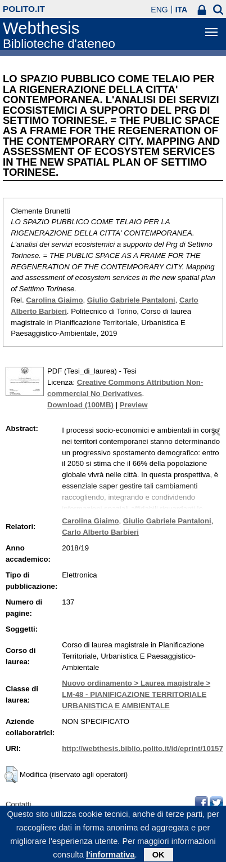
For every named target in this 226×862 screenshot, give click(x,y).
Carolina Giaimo (54, 300)
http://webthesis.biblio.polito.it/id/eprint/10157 (142, 748)
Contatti (18, 804)
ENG (159, 10)
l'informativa (110, 856)
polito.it (24, 9)
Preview (134, 405)
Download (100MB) (80, 405)
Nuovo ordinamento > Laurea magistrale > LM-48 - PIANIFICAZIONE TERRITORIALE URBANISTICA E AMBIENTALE (136, 694)
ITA (181, 10)
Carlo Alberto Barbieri (100, 532)
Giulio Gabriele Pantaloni (131, 300)
